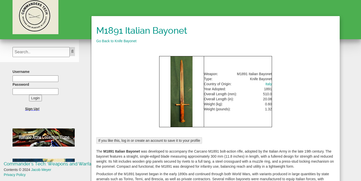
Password (21, 84)
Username (21, 72)
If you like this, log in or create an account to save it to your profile (149, 141)
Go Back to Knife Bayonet (116, 41)
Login (35, 98)
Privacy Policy (15, 175)
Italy (268, 84)
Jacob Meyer (41, 170)
